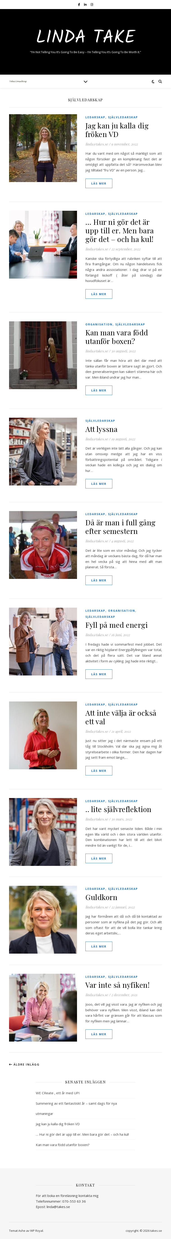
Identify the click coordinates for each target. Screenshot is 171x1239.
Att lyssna (101, 429)
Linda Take (85, 38)
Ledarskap (95, 117)
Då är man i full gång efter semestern (120, 526)
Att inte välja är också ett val (121, 717)
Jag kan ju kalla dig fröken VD (117, 130)
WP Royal (36, 1231)
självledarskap (123, 117)
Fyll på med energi (116, 625)
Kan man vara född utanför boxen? (116, 336)
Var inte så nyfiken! (117, 985)
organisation (99, 324)
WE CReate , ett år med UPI (58, 1093)
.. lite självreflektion (118, 809)
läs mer (98, 183)
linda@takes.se (96, 144)
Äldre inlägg (24, 1064)
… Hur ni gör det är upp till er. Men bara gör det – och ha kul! (119, 230)
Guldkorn (101, 897)
